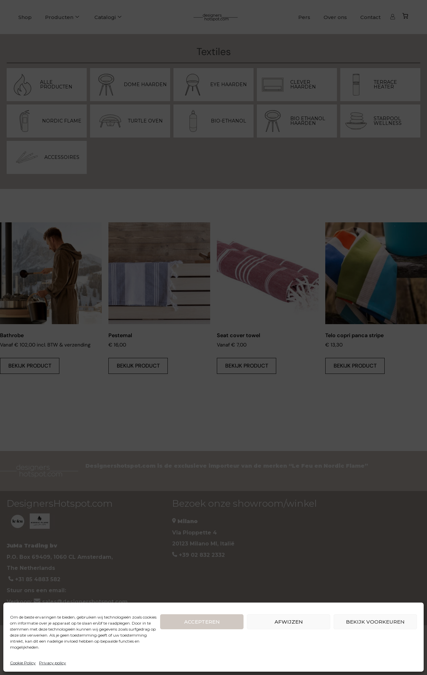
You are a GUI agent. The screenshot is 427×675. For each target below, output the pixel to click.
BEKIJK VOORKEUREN (375, 622)
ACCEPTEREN (202, 622)
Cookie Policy (23, 662)
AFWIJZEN (289, 622)
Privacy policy (52, 662)
